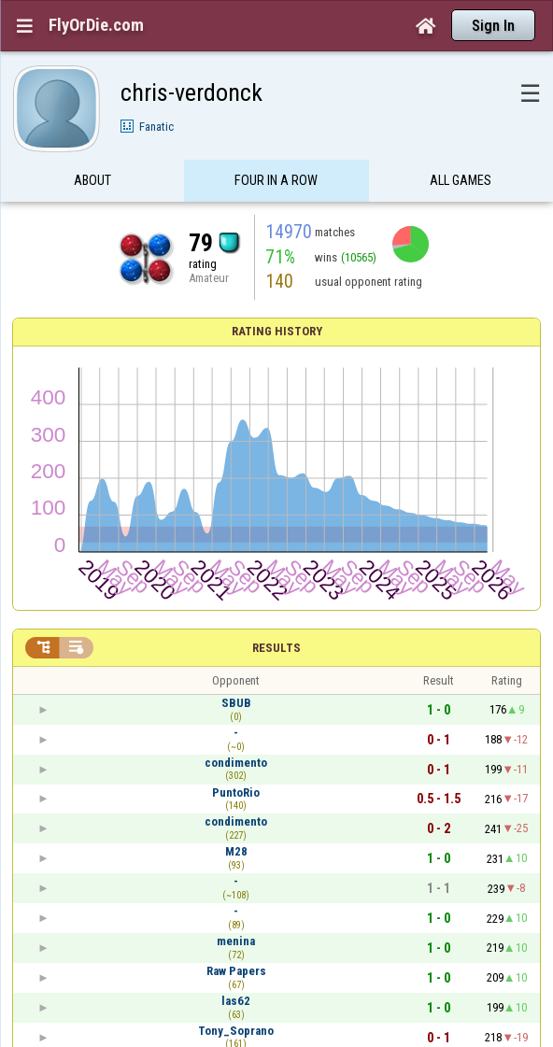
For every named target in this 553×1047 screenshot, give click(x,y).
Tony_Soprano (236, 1031)
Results (276, 648)
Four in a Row (276, 180)
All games (460, 180)
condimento (236, 763)
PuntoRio (236, 792)
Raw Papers (236, 971)
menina (236, 941)
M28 (236, 851)
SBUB (236, 703)
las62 (235, 1001)
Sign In (493, 26)
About (92, 180)
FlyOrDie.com (96, 25)
